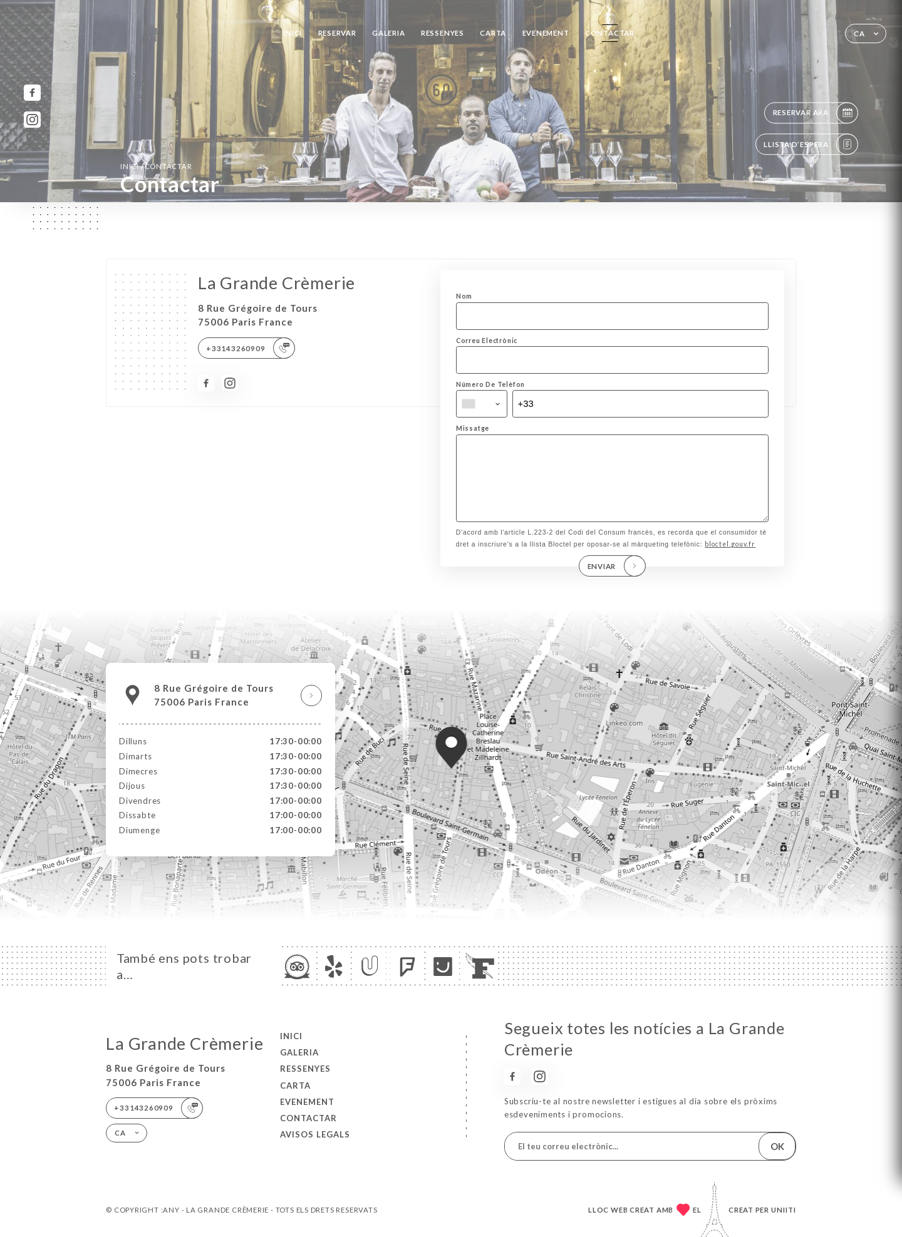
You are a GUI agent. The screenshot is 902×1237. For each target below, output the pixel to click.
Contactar (610, 33)
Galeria (388, 33)
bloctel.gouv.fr (730, 561)
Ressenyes (442, 33)
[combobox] (481, 403)
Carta (493, 33)
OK (777, 1146)
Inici (292, 33)
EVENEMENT (545, 33)
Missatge (472, 428)
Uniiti (783, 1210)
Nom (464, 296)
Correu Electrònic (486, 340)
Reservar (337, 33)
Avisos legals (315, 1134)
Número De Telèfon (490, 384)
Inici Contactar (156, 166)
